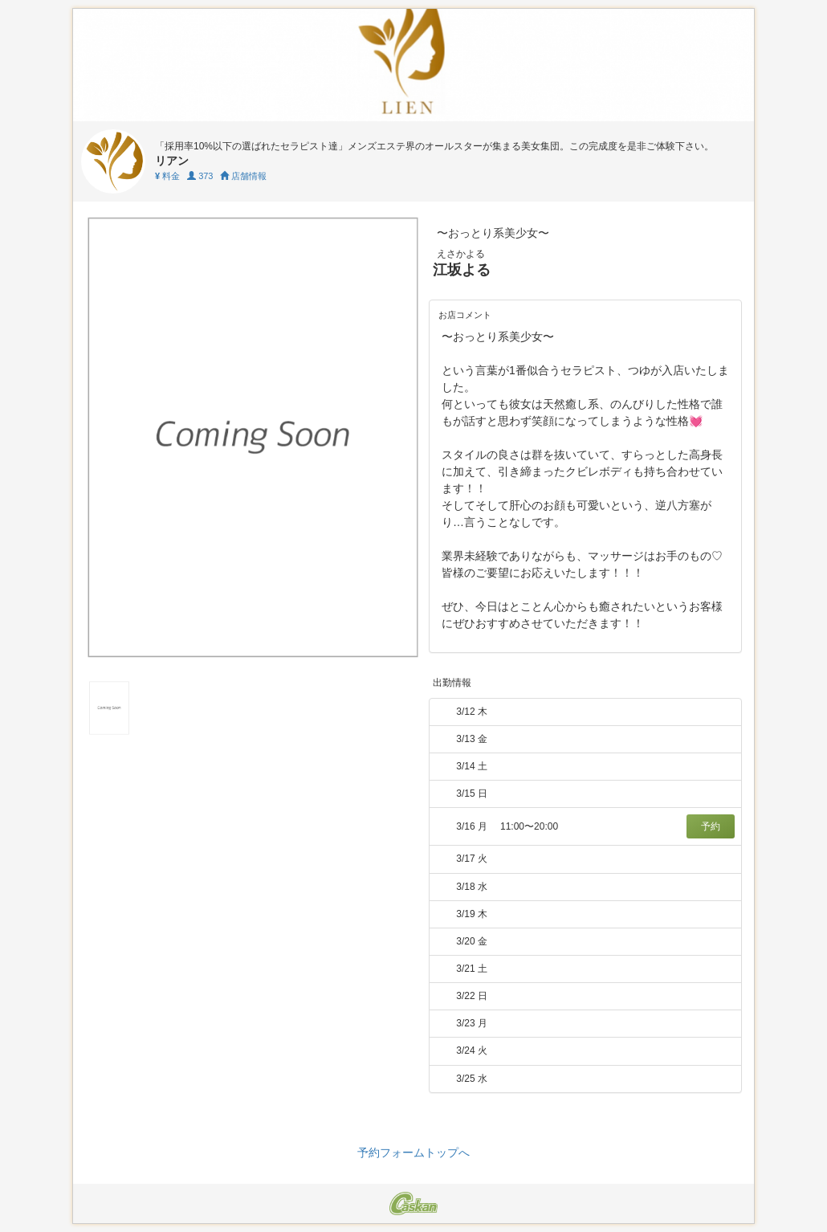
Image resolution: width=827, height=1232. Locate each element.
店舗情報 (243, 176)
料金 (167, 176)
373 (200, 176)
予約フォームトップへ (413, 1152)
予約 (710, 826)
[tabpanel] (253, 437)
